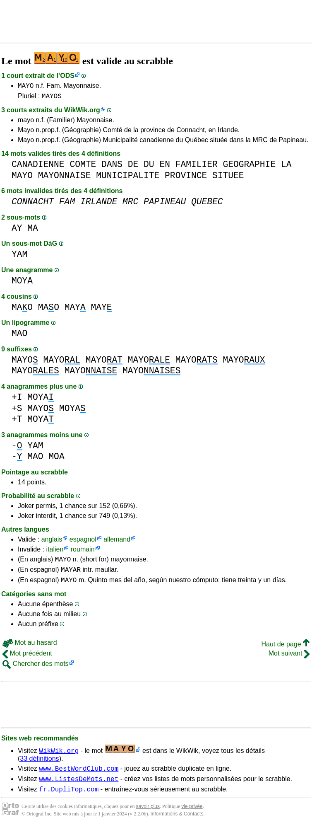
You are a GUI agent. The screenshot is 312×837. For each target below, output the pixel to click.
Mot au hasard (29, 648)
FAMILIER (196, 167)
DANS (111, 167)
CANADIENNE (38, 167)
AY (17, 231)
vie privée (191, 816)
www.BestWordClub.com (78, 775)
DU (149, 167)
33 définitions (39, 764)
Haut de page (285, 650)
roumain (83, 551)
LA (286, 167)
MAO (22, 310)
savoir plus (148, 816)
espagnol (83, 541)
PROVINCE (186, 178)
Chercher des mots (35, 669)
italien (54, 551)
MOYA (22, 283)
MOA (56, 459)
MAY (75, 310)
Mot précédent (27, 659)
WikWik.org (82, 112)
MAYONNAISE (64, 178)
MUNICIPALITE (127, 178)
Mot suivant (289, 659)
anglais (51, 541)
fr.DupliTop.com (68, 798)
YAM (19, 257)
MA (32, 231)
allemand (116, 541)
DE (133, 167)
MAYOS (52, 98)
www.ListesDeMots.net (78, 787)
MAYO (26, 86)
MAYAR (71, 574)
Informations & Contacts (176, 824)
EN (164, 167)
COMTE (83, 167)
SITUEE (228, 178)
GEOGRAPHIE (249, 167)
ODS (67, 75)
